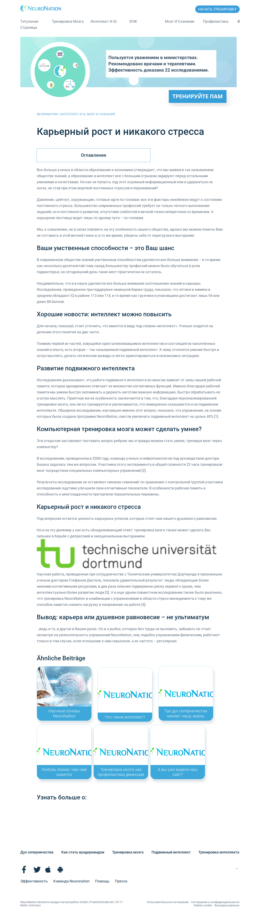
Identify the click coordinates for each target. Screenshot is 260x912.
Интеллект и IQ (104, 21)
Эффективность (34, 881)
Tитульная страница (29, 24)
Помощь (102, 881)
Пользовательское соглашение (167, 902)
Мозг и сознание (179, 21)
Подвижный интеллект (171, 852)
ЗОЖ (133, 21)
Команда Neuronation (71, 881)
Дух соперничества (36, 852)
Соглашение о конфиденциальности (215, 902)
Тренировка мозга (68, 21)
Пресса (121, 881)
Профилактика (215, 21)
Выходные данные (226, 905)
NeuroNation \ (49, 114)
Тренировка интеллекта (218, 852)
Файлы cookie (203, 905)
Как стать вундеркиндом (82, 852)
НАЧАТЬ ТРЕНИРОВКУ (217, 9)
